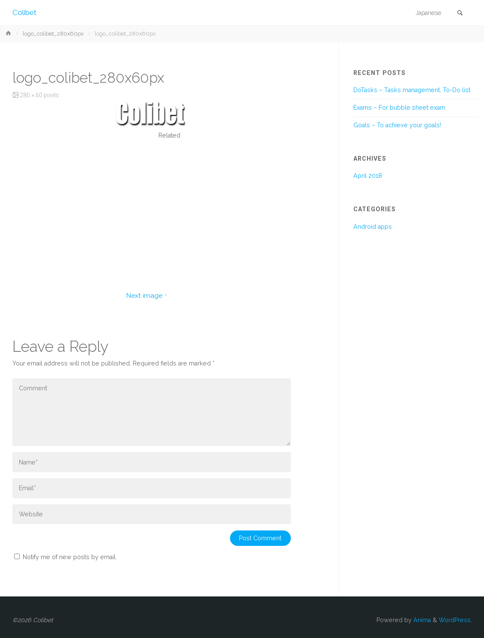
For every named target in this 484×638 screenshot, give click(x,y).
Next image (147, 295)
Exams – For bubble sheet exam (399, 107)
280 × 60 (32, 95)
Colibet (24, 12)
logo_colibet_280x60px (53, 33)
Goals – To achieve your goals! (397, 125)
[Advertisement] (169, 207)
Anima (421, 620)
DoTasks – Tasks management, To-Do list (411, 90)
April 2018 (367, 175)
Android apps (372, 226)
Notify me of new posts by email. (70, 557)
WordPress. (455, 620)
